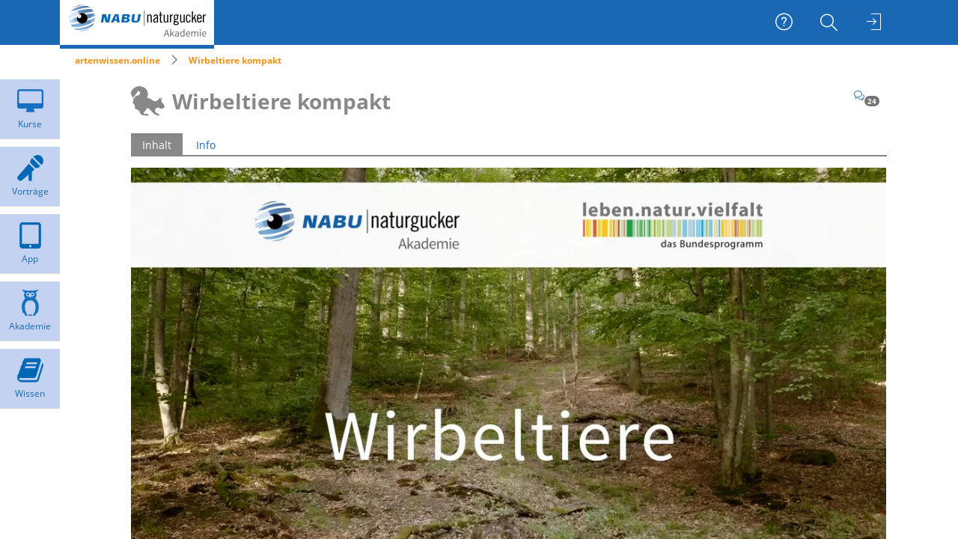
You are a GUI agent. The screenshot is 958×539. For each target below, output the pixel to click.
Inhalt (156, 145)
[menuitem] (830, 22)
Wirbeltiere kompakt (235, 60)
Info (206, 145)
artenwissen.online (117, 60)
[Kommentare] (866, 95)
